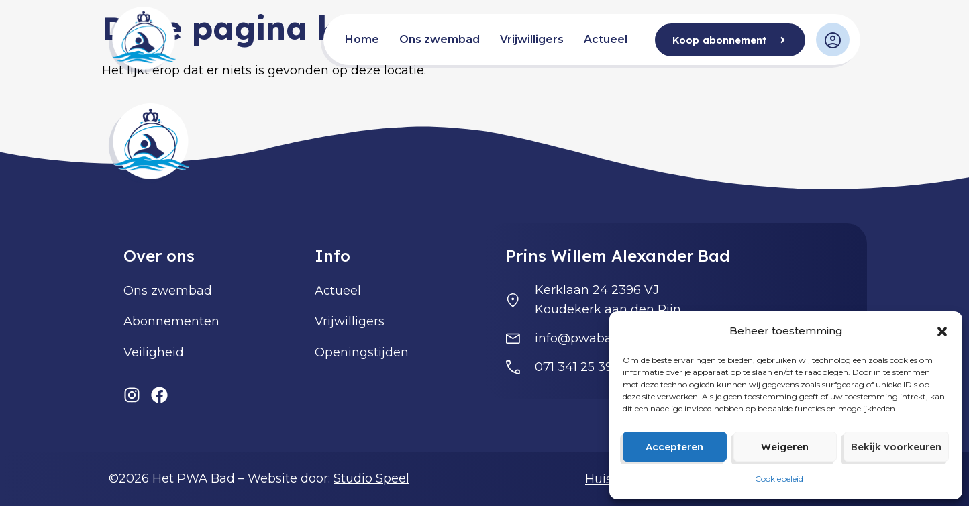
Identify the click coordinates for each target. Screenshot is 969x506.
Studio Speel (371, 478)
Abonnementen (171, 321)
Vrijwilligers (532, 39)
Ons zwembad (439, 39)
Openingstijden (362, 352)
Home (362, 39)
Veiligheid (153, 352)
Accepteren (674, 446)
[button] (942, 331)
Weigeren (785, 446)
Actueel (605, 39)
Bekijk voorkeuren (896, 446)
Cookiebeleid (779, 479)
